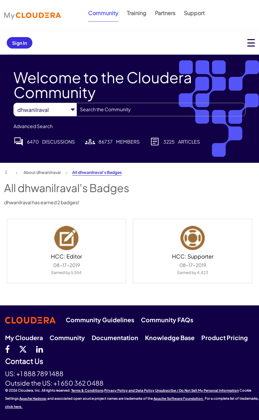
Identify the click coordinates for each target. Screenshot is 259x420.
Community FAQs (167, 320)
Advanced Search (33, 126)
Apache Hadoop (33, 398)
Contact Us (24, 361)
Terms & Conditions (87, 390)
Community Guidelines (100, 320)
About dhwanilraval (42, 172)
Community (103, 13)
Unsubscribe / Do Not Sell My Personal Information (197, 390)
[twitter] (23, 349)
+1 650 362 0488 (78, 383)
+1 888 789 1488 (39, 373)
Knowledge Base (170, 337)
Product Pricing (224, 337)
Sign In (19, 43)
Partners (165, 13)
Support (194, 13)
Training (136, 13)
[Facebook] (7, 349)
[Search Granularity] (45, 109)
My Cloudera (24, 337)
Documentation (115, 337)
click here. (14, 406)
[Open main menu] (251, 42)
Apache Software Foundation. (178, 398)
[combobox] (161, 109)
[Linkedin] (39, 349)
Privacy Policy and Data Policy (129, 390)
